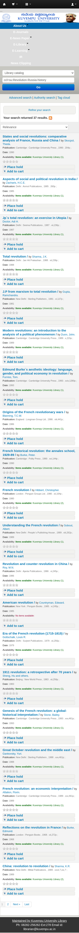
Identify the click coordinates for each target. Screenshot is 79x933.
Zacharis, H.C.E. (15, 182)
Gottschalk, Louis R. (14, 637)
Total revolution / (16, 256)
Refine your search (40, 110)
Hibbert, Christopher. (47, 490)
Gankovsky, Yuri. (12, 753)
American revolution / (19, 602)
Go (38, 87)
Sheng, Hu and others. (16, 675)
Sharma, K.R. (62, 866)
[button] (15, 4)
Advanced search (20, 97)
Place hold (15, 167)
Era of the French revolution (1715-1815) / (34, 633)
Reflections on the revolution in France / (33, 827)
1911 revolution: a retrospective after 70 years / (38, 672)
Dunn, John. (68, 334)
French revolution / (17, 490)
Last (27, 904)
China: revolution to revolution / (27, 866)
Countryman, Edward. (52, 602)
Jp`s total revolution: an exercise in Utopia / (36, 218)
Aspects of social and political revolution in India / (40, 179)
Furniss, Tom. (10, 377)
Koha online (4, 4)
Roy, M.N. (8, 567)
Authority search (44, 97)
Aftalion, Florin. (11, 792)
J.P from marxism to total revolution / (31, 291)
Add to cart (15, 171)
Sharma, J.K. (39, 256)
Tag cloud (64, 97)
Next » (16, 904)
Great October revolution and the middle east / (38, 750)
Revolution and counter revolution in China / (36, 564)
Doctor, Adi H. (11, 221)
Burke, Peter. (27, 455)
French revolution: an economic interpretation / (38, 788)
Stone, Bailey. (52, 714)
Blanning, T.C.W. (12, 415)
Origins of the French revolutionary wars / (34, 412)
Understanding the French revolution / (31, 525)
